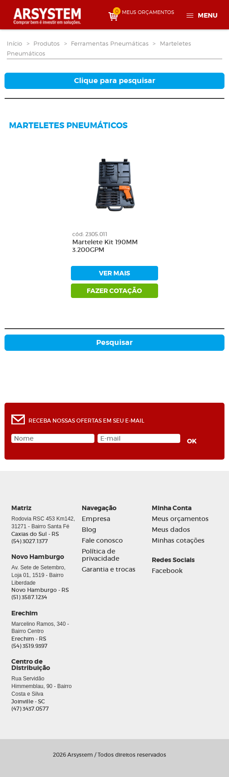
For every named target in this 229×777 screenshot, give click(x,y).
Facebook (167, 571)
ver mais (114, 273)
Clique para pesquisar (114, 80)
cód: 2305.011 (89, 234)
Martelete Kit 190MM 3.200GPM (105, 246)
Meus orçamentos (180, 519)
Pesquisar (114, 342)
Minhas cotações (178, 540)
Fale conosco (102, 540)
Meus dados (171, 530)
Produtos (46, 43)
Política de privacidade (100, 555)
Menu (208, 15)
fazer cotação (114, 291)
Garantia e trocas (109, 569)
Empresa (96, 519)
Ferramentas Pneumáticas (110, 43)
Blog (89, 530)
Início (14, 43)
